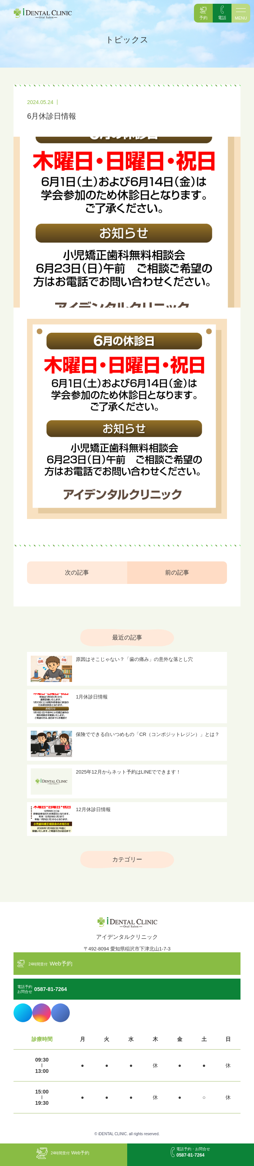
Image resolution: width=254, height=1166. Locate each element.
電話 (222, 17)
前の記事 (177, 572)
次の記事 (77, 572)
